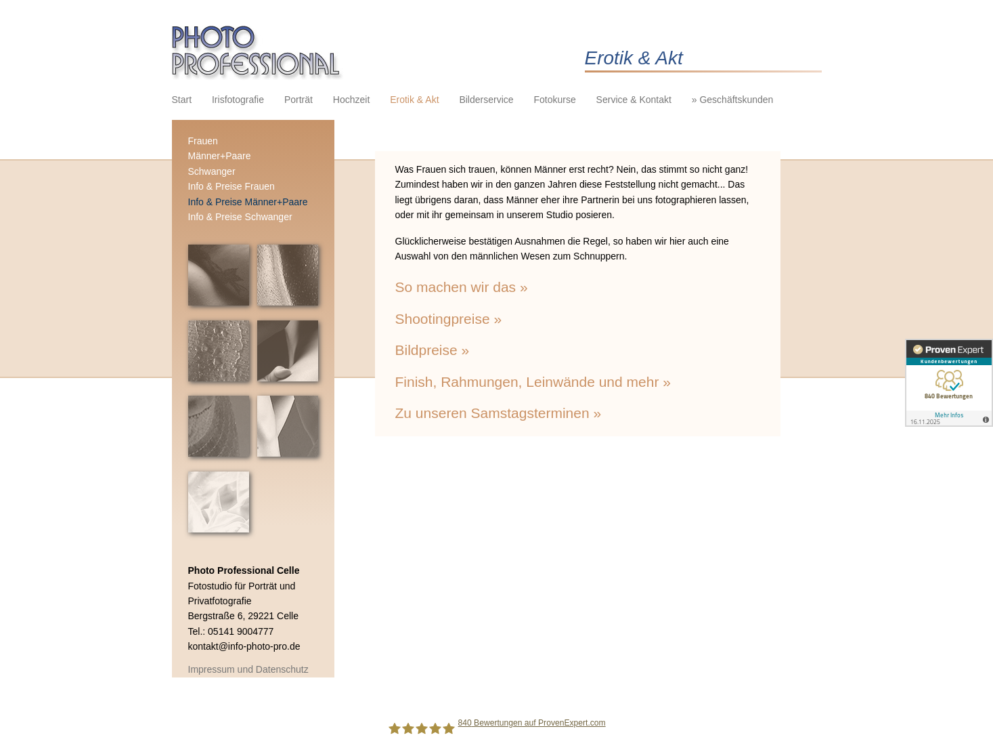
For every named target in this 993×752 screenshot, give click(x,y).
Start (182, 99)
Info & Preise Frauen (231, 186)
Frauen (203, 140)
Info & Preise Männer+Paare (248, 201)
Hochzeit (351, 99)
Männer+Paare (219, 155)
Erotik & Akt (414, 99)
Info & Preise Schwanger (240, 216)
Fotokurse (554, 99)
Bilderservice (486, 99)
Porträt (298, 99)
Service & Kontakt (633, 99)
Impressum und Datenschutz (248, 669)
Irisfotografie (238, 99)
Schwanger (212, 171)
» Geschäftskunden (733, 99)
